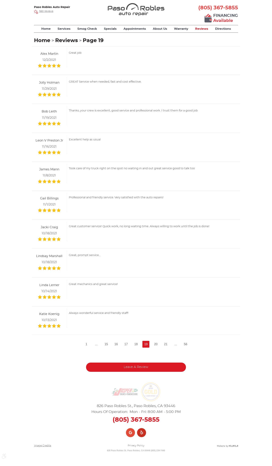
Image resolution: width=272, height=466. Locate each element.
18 (136, 344)
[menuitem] (46, 29)
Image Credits (42, 445)
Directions (223, 28)
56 (185, 344)
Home (46, 28)
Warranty (181, 28)
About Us (160, 28)
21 (166, 344)
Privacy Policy (136, 445)
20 (156, 344)
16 (116, 344)
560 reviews (46, 11)
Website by (227, 446)
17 (126, 344)
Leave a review (136, 367)
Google (130, 432)
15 (106, 344)
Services (64, 28)
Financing (225, 18)
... (96, 344)
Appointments (135, 28)
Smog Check (87, 28)
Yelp (141, 432)
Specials (110, 28)
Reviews (201, 28)
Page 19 (93, 40)
